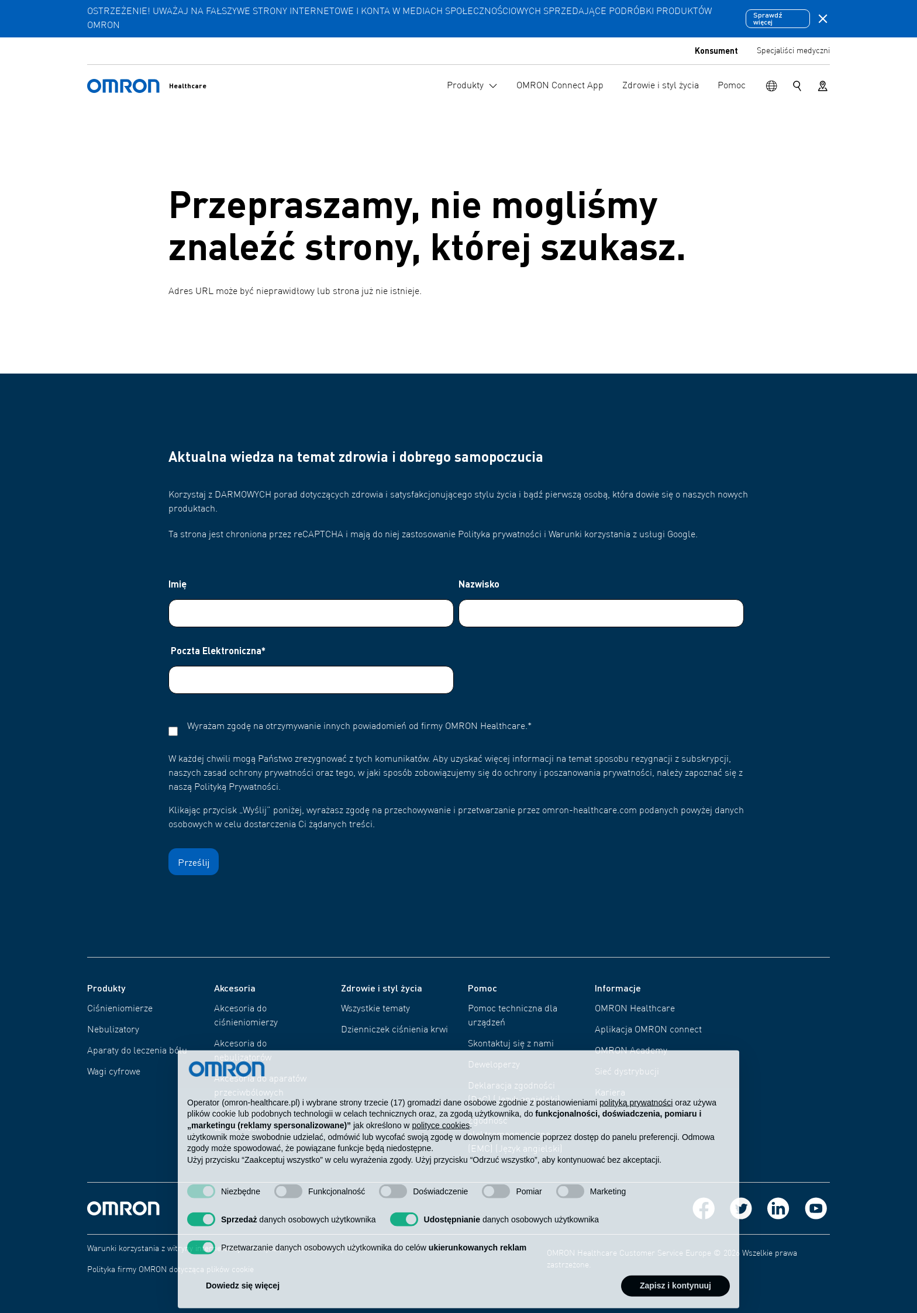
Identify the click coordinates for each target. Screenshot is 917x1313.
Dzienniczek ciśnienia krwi (394, 1030)
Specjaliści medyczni (793, 51)
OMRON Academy (631, 1051)
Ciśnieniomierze (120, 1009)
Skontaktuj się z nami (511, 1044)
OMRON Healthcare (635, 1009)
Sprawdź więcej (767, 18)
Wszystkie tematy (375, 1009)
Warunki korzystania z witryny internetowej (163, 1249)
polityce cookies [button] (441, 1147)
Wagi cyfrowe (113, 1072)
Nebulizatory (113, 1030)
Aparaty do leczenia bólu (137, 1051)
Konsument (716, 50)
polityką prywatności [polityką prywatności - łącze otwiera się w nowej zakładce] (636, 1123)
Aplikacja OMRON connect (648, 1030)
